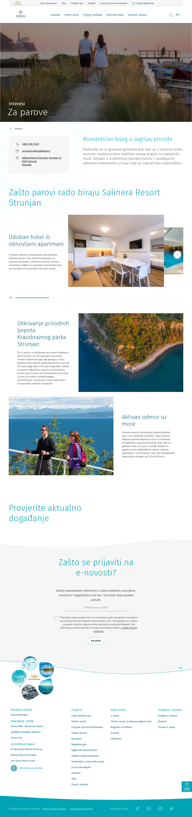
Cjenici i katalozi (79, 784)
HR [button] (177, 14)
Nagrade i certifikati (121, 727)
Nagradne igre (79, 744)
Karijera (115, 733)
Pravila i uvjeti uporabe (54, 808)
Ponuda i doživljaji (92, 14)
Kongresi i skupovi (137, 14)
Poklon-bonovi (79, 733)
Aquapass (76, 738)
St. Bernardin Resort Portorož (26, 749)
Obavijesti (116, 738)
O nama (115, 715)
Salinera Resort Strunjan (23, 755)
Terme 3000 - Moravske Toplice (27, 726)
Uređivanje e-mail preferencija (87, 761)
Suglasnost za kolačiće (81, 808)
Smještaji (55, 14)
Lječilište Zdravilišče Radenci (25, 732)
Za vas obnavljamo (81, 767)
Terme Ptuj (16, 737)
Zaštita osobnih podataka (84, 755)
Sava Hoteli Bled (19, 714)
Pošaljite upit (77, 3)
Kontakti (91, 3)
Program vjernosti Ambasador (113, 3)
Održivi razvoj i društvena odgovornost (131, 721)
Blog (64, 3)
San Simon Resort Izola (23, 760)
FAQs (73, 778)
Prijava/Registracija (143, 3)
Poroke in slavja (166, 727)
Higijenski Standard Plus (84, 750)
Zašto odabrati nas (48, 3)
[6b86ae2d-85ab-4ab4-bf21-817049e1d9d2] (96, 608)
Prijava (96, 641)
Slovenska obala (114, 14)
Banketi (162, 721)
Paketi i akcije (71, 14)
